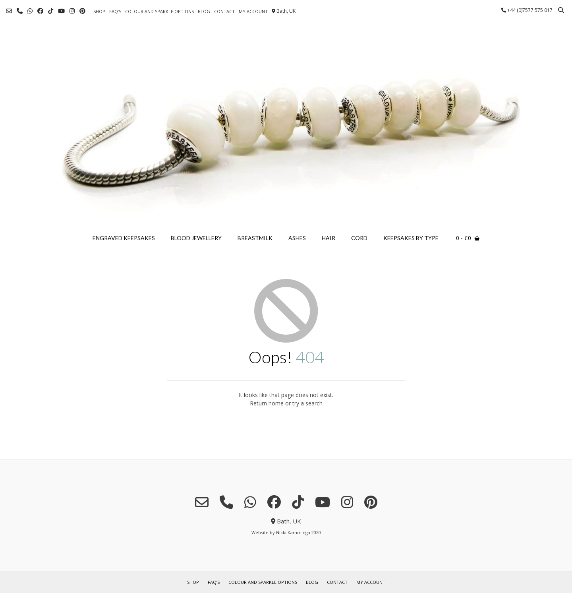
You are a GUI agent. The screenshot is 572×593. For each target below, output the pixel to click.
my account (253, 11)
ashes (297, 237)
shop (99, 11)
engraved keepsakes (124, 237)
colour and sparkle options (159, 11)
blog (204, 11)
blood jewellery (196, 237)
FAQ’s (115, 11)
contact (224, 11)
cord (359, 237)
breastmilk (255, 237)
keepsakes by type (411, 237)
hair (328, 237)
